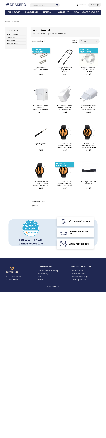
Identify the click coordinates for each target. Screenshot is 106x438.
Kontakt (40, 281)
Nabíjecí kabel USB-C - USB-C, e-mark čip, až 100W (88, 69)
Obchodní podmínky (77, 275)
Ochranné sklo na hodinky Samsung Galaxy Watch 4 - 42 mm (40, 184)
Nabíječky (11, 40)
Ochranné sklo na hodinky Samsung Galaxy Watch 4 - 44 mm (88, 146)
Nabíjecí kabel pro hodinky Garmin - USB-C (65, 69)
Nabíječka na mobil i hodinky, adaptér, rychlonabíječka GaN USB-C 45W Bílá (88, 108)
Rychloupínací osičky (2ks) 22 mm (41, 69)
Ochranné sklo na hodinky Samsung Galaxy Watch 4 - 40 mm (64, 184)
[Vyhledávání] (45, 5)
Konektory (11, 37)
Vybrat (89, 41)
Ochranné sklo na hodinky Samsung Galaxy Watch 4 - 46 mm (64, 146)
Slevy (76, 12)
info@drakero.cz (12, 280)
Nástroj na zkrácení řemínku (88, 183)
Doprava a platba (77, 272)
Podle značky (14, 12)
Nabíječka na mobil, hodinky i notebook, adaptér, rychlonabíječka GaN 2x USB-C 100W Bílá (41, 108)
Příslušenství (63, 12)
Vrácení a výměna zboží (79, 281)
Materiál (47, 12)
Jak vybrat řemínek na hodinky (48, 272)
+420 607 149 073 (13, 277)
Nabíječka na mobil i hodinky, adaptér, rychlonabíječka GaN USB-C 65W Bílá (65, 108)
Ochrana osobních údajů (79, 278)
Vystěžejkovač (40, 144)
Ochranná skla (12, 34)
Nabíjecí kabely (13, 43)
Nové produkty (43, 275)
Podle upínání (32, 12)
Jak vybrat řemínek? (90, 12)
